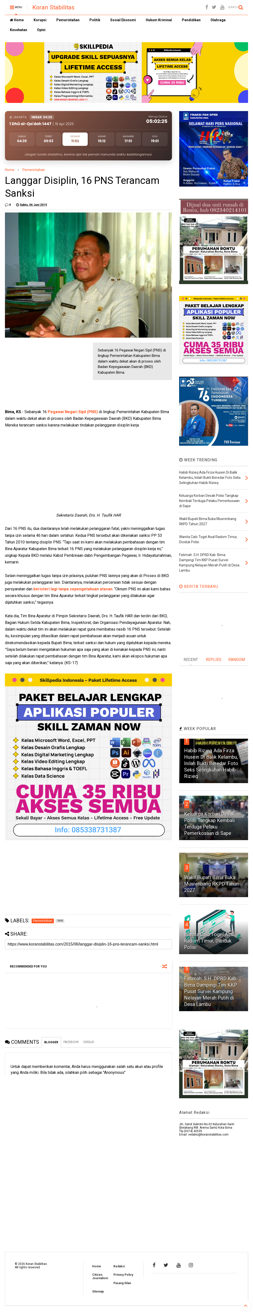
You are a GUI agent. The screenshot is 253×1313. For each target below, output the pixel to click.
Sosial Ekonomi (123, 20)
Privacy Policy (123, 1274)
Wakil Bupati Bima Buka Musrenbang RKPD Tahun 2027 (211, 883)
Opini (41, 30)
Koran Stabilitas (53, 7)
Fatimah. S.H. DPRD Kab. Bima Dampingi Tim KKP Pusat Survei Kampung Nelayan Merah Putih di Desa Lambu (210, 991)
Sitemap (98, 1291)
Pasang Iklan (122, 1283)
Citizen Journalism (100, 1276)
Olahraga (218, 20)
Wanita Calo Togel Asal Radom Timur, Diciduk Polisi (209, 940)
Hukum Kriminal (159, 20)
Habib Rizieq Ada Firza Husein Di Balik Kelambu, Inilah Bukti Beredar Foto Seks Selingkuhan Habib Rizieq (211, 763)
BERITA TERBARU (198, 586)
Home (17, 20)
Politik (94, 20)
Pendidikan (191, 20)
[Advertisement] (42, 373)
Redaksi (119, 1266)
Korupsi (40, 20)
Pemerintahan (68, 20)
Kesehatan (18, 30)
